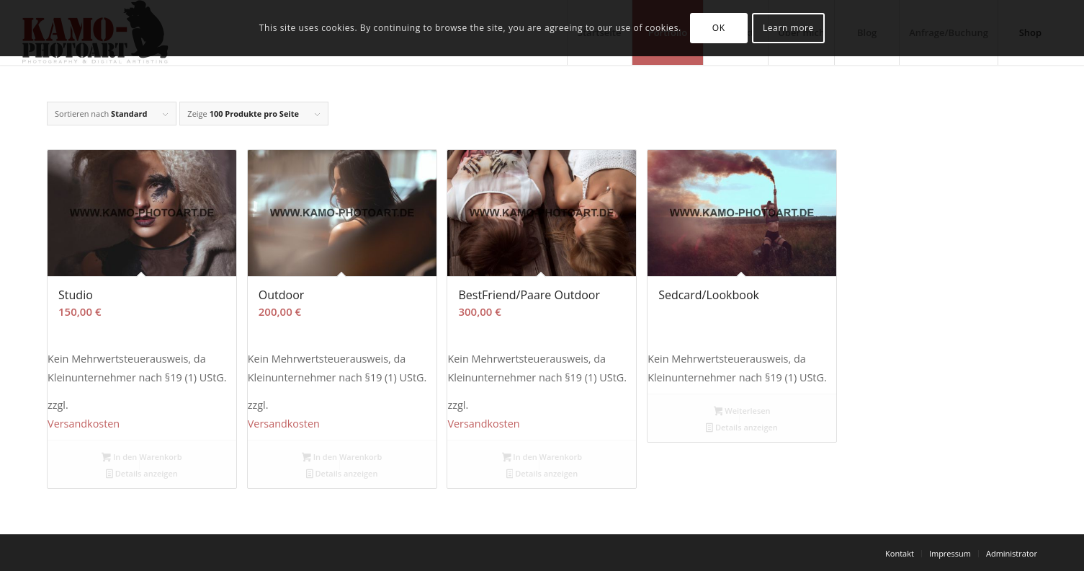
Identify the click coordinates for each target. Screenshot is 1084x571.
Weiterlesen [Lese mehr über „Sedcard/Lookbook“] (742, 411)
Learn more (788, 28)
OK (718, 28)
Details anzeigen (141, 474)
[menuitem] (899, 553)
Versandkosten (84, 423)
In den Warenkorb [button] (142, 457)
